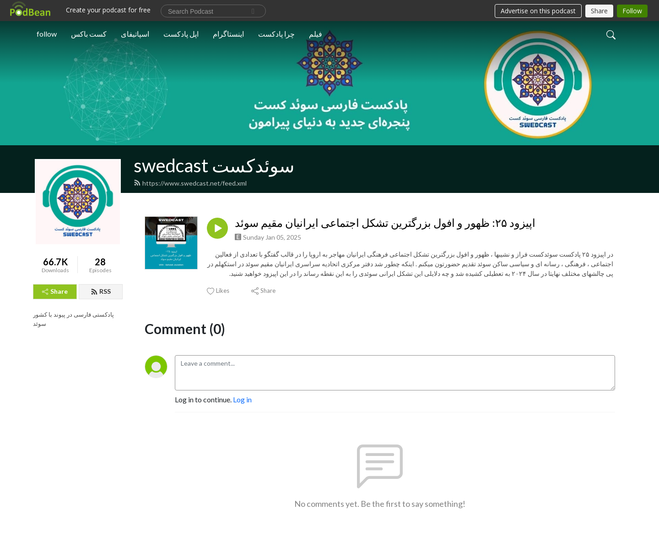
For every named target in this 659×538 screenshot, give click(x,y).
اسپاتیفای (135, 33)
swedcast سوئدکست (214, 165)
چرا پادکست (276, 33)
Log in (242, 399)
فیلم (315, 33)
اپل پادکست (181, 33)
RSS (101, 291)
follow (47, 33)
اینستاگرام (228, 33)
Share (55, 291)
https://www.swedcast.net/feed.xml (190, 183)
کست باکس (89, 33)
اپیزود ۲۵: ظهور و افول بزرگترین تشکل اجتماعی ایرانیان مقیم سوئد (385, 222)
